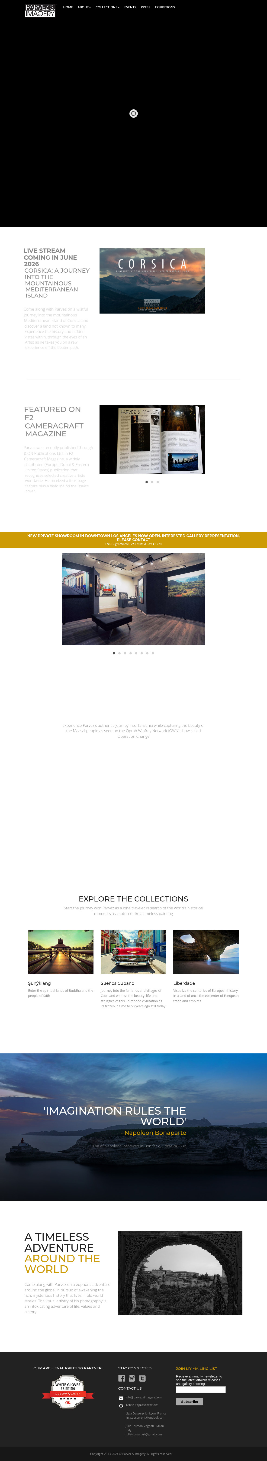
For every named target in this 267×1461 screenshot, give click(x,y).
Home (68, 7)
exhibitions (165, 7)
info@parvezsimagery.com (144, 1397)
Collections (108, 7)
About (84, 7)
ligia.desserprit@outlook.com (145, 1418)
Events (130, 7)
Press (145, 7)
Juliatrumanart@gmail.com (144, 1434)
